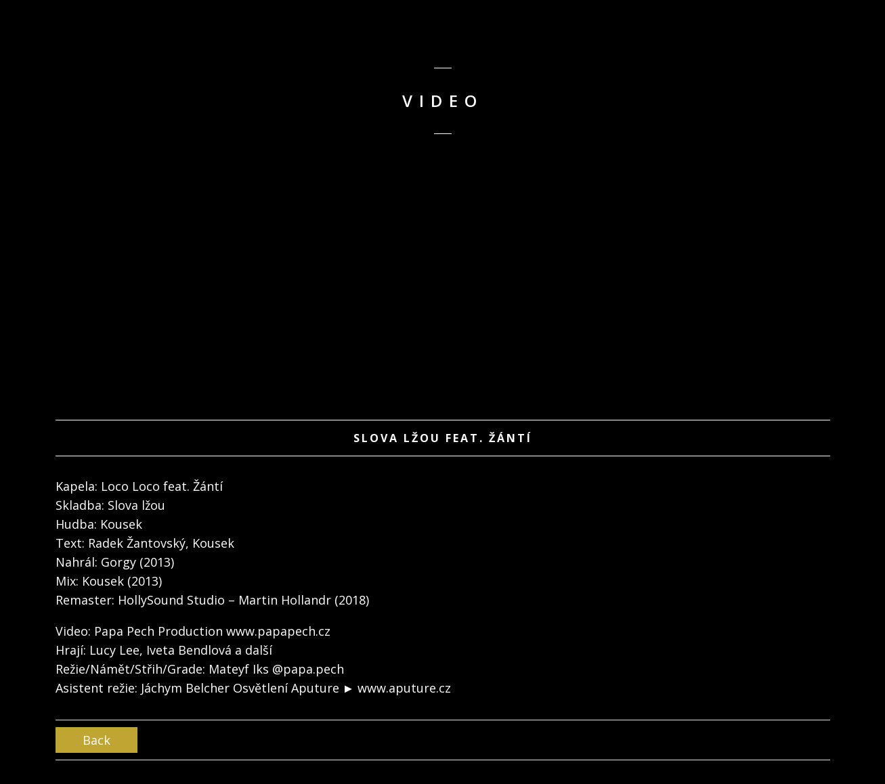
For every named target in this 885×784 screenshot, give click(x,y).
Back (96, 740)
